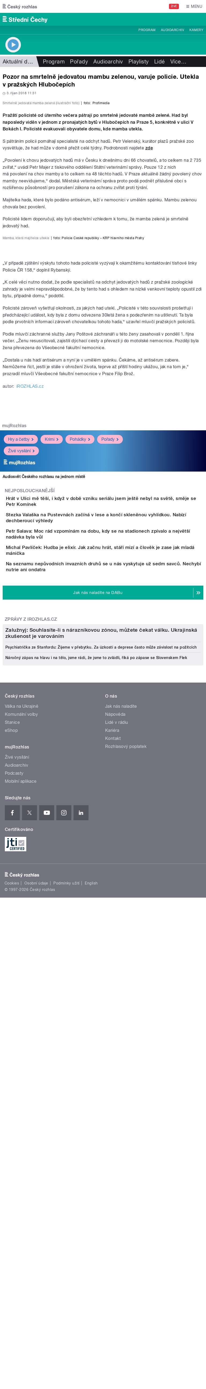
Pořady (79, 61)
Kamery (196, 30)
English (91, 1308)
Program (146, 30)
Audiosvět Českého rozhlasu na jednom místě (44, 721)
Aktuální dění (19, 61)
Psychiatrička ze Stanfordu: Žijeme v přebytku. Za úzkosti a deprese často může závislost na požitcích (101, 1072)
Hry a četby (21, 683)
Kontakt (113, 1162)
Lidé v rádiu (116, 1146)
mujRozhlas (14, 669)
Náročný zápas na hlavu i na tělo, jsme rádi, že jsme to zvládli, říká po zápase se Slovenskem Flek (96, 1082)
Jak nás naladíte (121, 1130)
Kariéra (112, 1154)
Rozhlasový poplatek (125, 1170)
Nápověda (115, 1138)
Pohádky (80, 683)
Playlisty (138, 61)
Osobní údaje (36, 1308)
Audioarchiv (172, 30)
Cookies (12, 1308)
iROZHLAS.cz (30, 630)
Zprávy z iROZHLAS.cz (31, 910)
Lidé (159, 61)
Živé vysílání (21, 695)
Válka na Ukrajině (21, 1130)
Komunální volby (21, 1138)
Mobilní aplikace (21, 1205)
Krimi (51, 683)
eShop (11, 1154)
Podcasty (14, 1197)
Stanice (12, 1146)
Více (178, 61)
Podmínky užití (66, 1308)
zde (149, 263)
